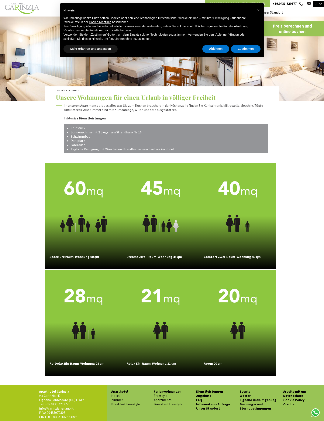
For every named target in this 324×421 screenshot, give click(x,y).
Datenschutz (293, 395)
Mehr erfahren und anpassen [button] (90, 48)
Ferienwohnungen (168, 391)
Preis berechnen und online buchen (292, 28)
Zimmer (117, 400)
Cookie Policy (293, 400)
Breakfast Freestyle (125, 404)
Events (245, 391)
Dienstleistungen (209, 391)
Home (59, 90)
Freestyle (160, 395)
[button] (258, 10)
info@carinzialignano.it (56, 408)
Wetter (245, 395)
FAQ (199, 400)
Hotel (115, 395)
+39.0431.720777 (285, 3)
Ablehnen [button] (216, 48)
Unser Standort (272, 12)
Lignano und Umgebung (258, 400)
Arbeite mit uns (295, 391)
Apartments (163, 400)
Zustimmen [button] (246, 48)
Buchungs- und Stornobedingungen (255, 406)
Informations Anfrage (213, 404)
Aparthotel (119, 391)
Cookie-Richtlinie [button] (100, 22)
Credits (288, 404)
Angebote (203, 395)
